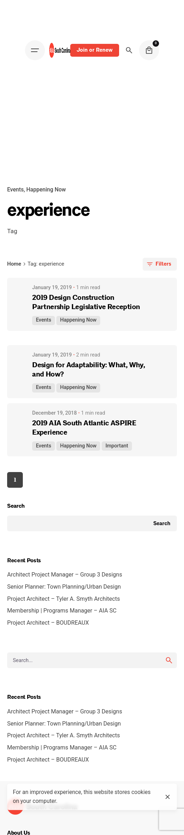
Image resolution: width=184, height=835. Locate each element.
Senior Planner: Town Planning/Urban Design (64, 586)
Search (16, 505)
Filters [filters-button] (158, 264)
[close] (167, 797)
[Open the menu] (35, 50)
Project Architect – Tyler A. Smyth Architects (63, 598)
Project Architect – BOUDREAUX (49, 622)
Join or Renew (95, 49)
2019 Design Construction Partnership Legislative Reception (86, 302)
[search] (169, 660)
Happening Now (46, 189)
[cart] (149, 50)
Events (15, 189)
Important (117, 446)
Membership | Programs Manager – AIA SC (63, 610)
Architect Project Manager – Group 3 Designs (64, 574)
